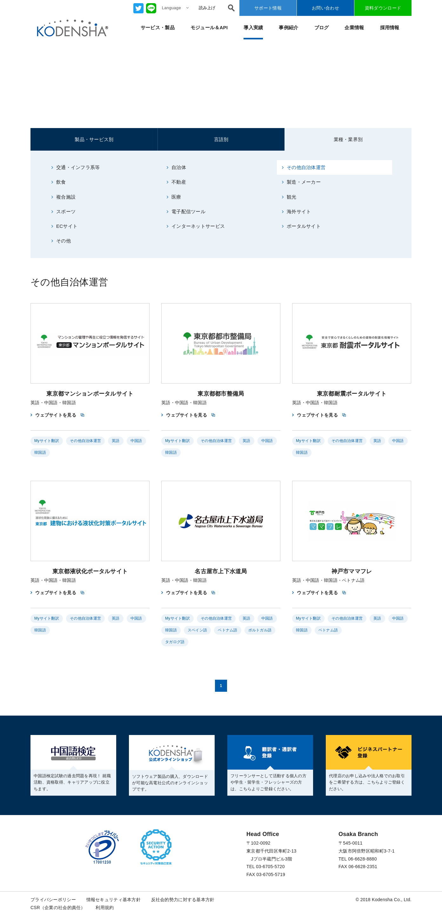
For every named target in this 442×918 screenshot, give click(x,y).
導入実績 (253, 27)
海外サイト (296, 211)
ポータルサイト (301, 226)
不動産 (176, 182)
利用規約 (105, 907)
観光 (289, 197)
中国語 (136, 441)
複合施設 (63, 197)
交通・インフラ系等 (75, 167)
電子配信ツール (186, 211)
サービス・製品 (158, 27)
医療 (174, 197)
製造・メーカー (301, 182)
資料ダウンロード (383, 7)
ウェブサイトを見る (55, 415)
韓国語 (40, 453)
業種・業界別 (348, 139)
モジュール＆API (209, 27)
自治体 (176, 167)
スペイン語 (197, 630)
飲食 (58, 182)
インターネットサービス (196, 226)
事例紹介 (288, 27)
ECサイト (64, 226)
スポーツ (63, 211)
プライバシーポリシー (53, 899)
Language (175, 7)
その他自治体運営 (304, 167)
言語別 (221, 139)
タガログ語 (174, 642)
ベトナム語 (227, 630)
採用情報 (389, 27)
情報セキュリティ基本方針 (113, 899)
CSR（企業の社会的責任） (57, 907)
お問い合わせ (325, 7)
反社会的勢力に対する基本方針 (183, 899)
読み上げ (207, 7)
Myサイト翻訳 (46, 441)
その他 (61, 241)
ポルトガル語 (260, 630)
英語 (116, 441)
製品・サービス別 (94, 139)
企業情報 (354, 27)
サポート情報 (268, 7)
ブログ (321, 27)
